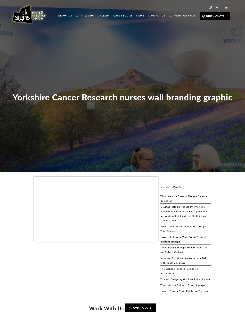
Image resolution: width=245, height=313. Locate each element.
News (140, 15)
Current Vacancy (182, 15)
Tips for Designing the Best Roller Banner (185, 279)
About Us (65, 15)
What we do (85, 15)
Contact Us (156, 15)
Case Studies (123, 15)
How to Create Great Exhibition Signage (184, 291)
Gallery (104, 15)
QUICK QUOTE (213, 16)
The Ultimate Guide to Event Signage (182, 285)
